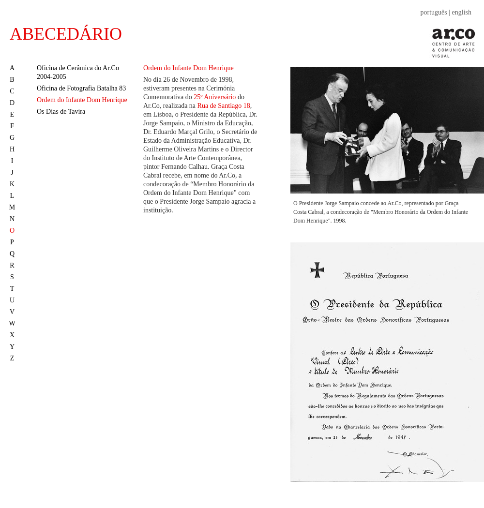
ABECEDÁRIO (66, 34)
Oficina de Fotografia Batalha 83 (81, 88)
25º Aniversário (215, 97)
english (461, 12)
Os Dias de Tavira (61, 111)
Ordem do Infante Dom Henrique (82, 100)
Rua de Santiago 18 (223, 105)
